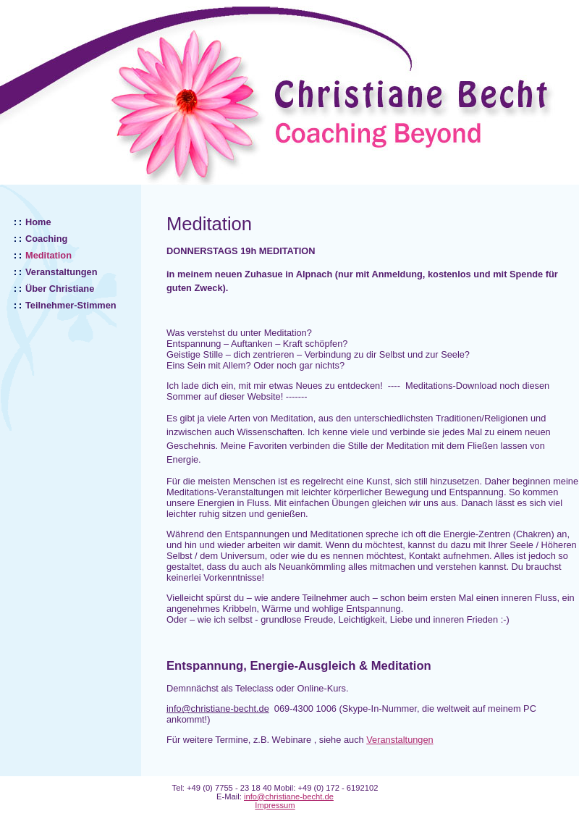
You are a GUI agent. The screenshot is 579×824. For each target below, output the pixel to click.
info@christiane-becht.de (289, 796)
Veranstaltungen (61, 271)
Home (38, 221)
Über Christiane (59, 288)
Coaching (46, 238)
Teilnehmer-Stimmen (71, 305)
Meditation (48, 255)
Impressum (275, 805)
